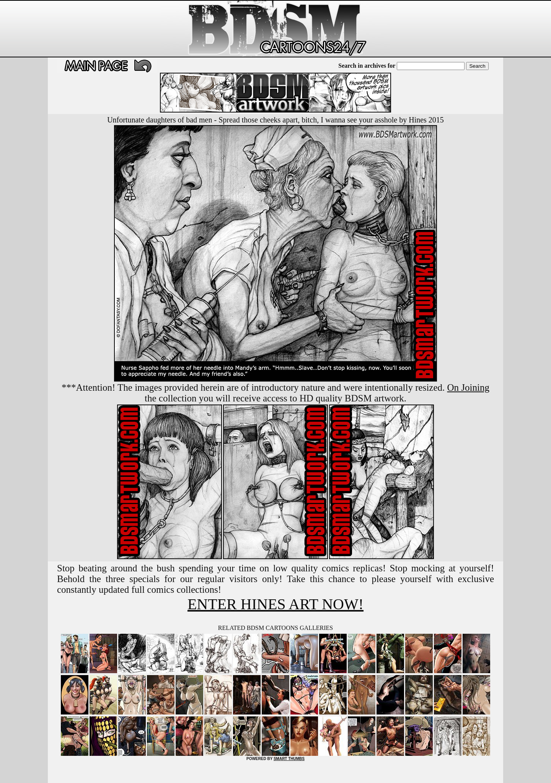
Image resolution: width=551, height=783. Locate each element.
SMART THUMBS (289, 759)
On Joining (468, 387)
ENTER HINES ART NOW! (275, 604)
